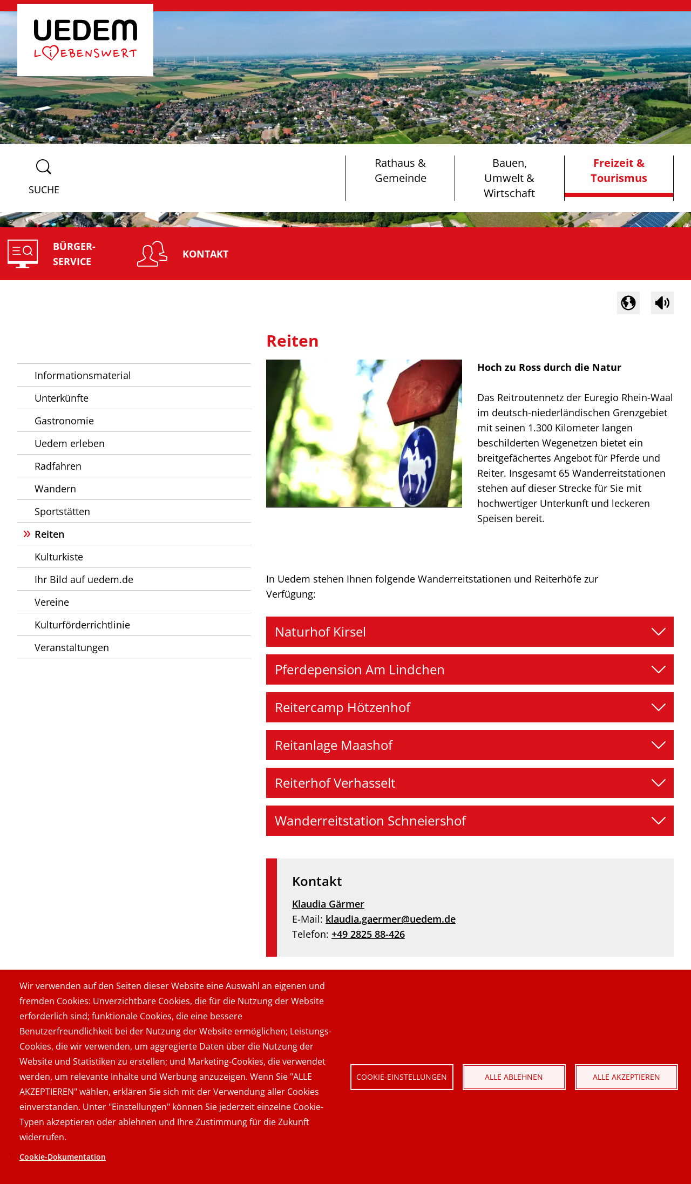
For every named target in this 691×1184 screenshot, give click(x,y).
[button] (628, 303)
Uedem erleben (70, 443)
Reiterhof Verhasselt (335, 782)
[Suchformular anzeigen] (43, 178)
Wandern (55, 488)
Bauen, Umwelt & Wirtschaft (509, 177)
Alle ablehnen (514, 1077)
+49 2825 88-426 (368, 934)
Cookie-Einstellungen (401, 1077)
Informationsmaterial (83, 375)
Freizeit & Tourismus (619, 170)
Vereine (52, 602)
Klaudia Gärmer (328, 903)
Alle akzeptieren (626, 1077)
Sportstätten (62, 511)
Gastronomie (64, 420)
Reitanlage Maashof (333, 745)
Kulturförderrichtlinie (82, 624)
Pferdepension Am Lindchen (360, 669)
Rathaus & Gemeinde (400, 170)
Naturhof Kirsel (320, 631)
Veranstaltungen (72, 647)
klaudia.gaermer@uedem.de (391, 918)
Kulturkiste (59, 556)
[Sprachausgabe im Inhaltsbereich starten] (662, 303)
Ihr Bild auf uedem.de (84, 579)
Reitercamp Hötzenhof (342, 707)
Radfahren (58, 465)
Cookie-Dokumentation (62, 1157)
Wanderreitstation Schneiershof (370, 820)
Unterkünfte (62, 397)
